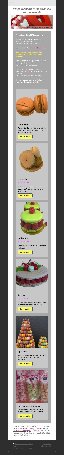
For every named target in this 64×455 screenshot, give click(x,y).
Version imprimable (21, 444)
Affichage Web (46, 446)
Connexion (47, 444)
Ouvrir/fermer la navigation (32, 3)
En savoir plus (25, 136)
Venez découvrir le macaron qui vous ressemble (32, 10)
